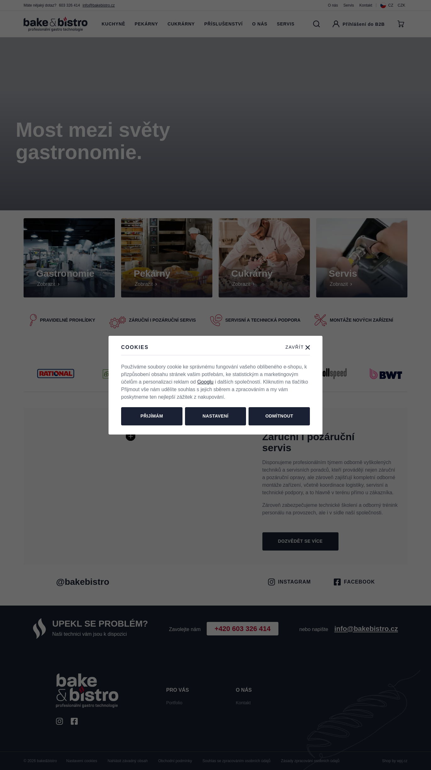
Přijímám (151, 415)
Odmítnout (279, 415)
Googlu (205, 382)
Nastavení (216, 415)
